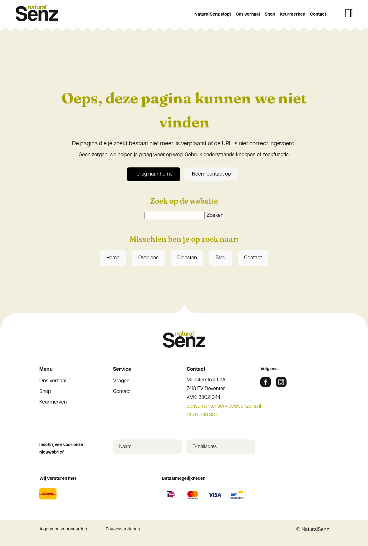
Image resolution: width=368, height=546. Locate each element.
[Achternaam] (184, 220)
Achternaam (113, 211)
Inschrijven (184, 237)
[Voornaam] (184, 200)
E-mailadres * (115, 169)
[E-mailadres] (184, 179)
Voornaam (112, 190)
